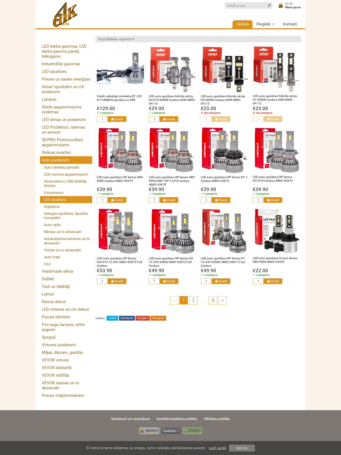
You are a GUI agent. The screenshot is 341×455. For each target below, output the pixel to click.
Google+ (142, 318)
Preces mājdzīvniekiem (63, 395)
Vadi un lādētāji (56, 286)
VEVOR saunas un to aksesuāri (60, 385)
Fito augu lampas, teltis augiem (63, 327)
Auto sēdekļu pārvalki (61, 167)
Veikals (242, 24)
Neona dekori (54, 301)
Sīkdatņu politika (217, 419)
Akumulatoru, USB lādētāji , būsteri (66, 183)
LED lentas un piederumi (64, 119)
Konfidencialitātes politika (177, 419)
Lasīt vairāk (217, 448)
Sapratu (242, 448)
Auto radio (52, 225)
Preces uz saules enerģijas (66, 79)
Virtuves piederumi (59, 344)
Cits (47, 264)
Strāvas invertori (56, 152)
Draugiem (158, 318)
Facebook (127, 318)
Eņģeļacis (52, 206)
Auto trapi (52, 257)
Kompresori (54, 192)
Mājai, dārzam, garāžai (62, 352)
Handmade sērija (57, 271)
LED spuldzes (54, 71)
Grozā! (117, 119)
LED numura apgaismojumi (66, 174)
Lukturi (48, 294)
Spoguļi (49, 337)
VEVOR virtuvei (55, 360)
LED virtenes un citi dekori (65, 309)
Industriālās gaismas (61, 63)
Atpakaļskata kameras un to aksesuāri (67, 241)
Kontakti (290, 24)
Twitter (112, 318)
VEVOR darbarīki (57, 367)
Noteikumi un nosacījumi (130, 419)
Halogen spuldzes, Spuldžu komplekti (66, 215)
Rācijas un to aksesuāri (63, 232)
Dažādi (48, 278)
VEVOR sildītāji (55, 375)
